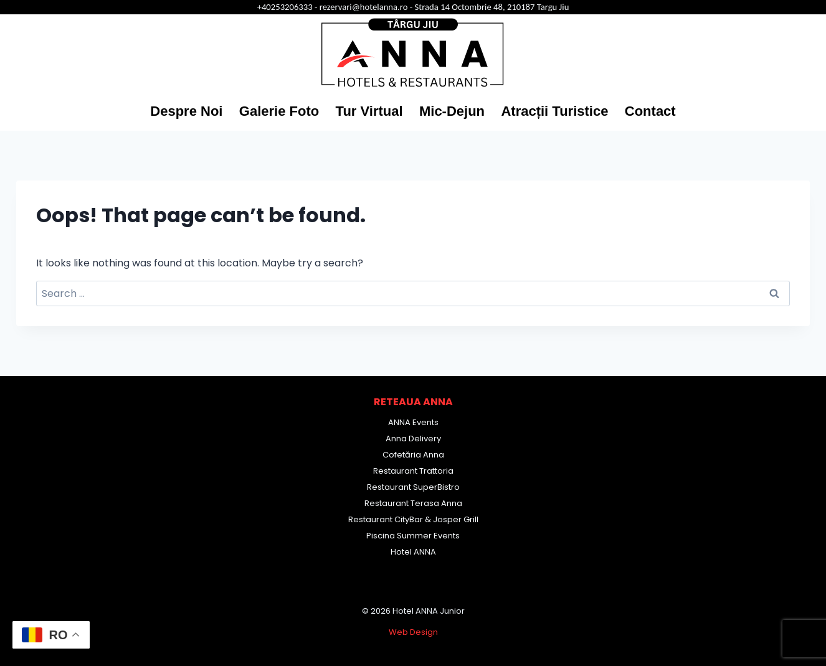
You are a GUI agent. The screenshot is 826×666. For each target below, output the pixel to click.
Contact (650, 111)
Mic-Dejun (452, 111)
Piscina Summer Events (413, 536)
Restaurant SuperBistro (413, 487)
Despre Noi (186, 111)
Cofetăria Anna (413, 455)
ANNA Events (413, 422)
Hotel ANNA (413, 552)
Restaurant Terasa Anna (413, 503)
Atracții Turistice (554, 111)
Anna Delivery (413, 438)
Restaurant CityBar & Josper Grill (413, 519)
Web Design (413, 632)
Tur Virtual (369, 111)
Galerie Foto (279, 111)
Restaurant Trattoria (413, 471)
